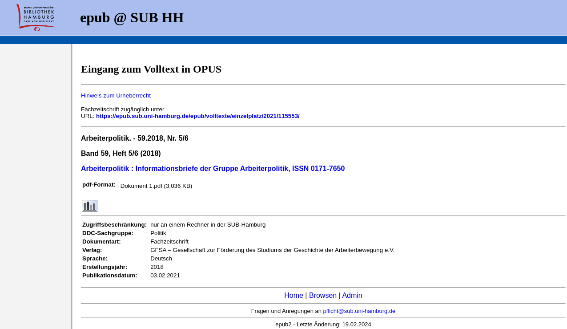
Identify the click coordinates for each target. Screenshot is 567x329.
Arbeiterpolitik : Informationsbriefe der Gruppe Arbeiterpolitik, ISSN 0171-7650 (213, 168)
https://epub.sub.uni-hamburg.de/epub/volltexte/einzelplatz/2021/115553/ (198, 116)
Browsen (323, 295)
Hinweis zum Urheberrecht (116, 95)
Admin (352, 295)
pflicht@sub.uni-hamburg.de (359, 311)
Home (293, 295)
